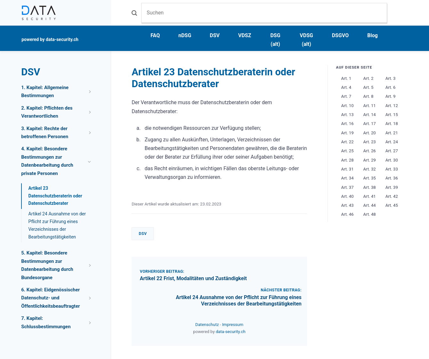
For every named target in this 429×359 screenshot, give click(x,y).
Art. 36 (391, 178)
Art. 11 (369, 105)
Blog (372, 35)
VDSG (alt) (306, 39)
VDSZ (244, 35)
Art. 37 (347, 187)
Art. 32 (369, 169)
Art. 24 (391, 141)
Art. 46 (347, 214)
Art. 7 (346, 96)
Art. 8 (368, 96)
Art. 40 (347, 196)
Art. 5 (368, 87)
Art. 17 (369, 123)
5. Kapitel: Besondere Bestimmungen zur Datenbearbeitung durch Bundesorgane (47, 265)
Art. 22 (347, 141)
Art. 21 (391, 132)
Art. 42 (391, 196)
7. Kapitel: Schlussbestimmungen (45, 322)
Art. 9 (390, 96)
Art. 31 (347, 169)
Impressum (232, 324)
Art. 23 (369, 141)
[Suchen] (264, 12)
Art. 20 (369, 132)
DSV (215, 35)
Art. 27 (391, 150)
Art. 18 (391, 123)
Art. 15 (391, 114)
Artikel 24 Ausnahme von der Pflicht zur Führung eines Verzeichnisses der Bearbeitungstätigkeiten (239, 300)
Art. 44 (369, 205)
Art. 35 (369, 178)
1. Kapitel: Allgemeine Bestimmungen (45, 92)
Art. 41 (369, 196)
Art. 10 (347, 105)
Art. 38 (369, 187)
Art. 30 (391, 160)
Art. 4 (346, 87)
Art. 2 (368, 78)
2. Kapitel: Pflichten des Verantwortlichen (46, 112)
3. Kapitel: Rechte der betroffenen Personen (44, 133)
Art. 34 (347, 178)
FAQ (155, 35)
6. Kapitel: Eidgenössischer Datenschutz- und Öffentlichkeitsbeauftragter (50, 298)
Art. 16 (347, 123)
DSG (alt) (275, 39)
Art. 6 (390, 87)
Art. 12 (391, 105)
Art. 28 (347, 160)
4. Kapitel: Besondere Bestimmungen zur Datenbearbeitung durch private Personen (47, 161)
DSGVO (340, 35)
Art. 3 (390, 78)
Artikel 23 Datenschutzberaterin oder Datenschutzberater (55, 196)
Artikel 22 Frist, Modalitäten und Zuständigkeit (193, 278)
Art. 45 (391, 205)
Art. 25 (347, 150)
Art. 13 (347, 114)
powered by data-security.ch (49, 39)
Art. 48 (369, 214)
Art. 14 (369, 114)
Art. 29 (369, 160)
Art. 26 (369, 150)
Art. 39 (391, 187)
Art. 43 (347, 205)
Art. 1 (346, 78)
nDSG (184, 35)
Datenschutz (207, 324)
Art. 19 (347, 132)
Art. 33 (391, 169)
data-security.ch (231, 331)
